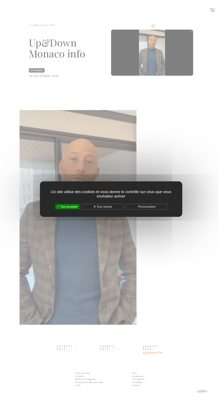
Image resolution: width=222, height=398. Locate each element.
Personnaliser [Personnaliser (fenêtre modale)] (147, 206)
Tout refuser (103, 206)
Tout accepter (67, 206)
